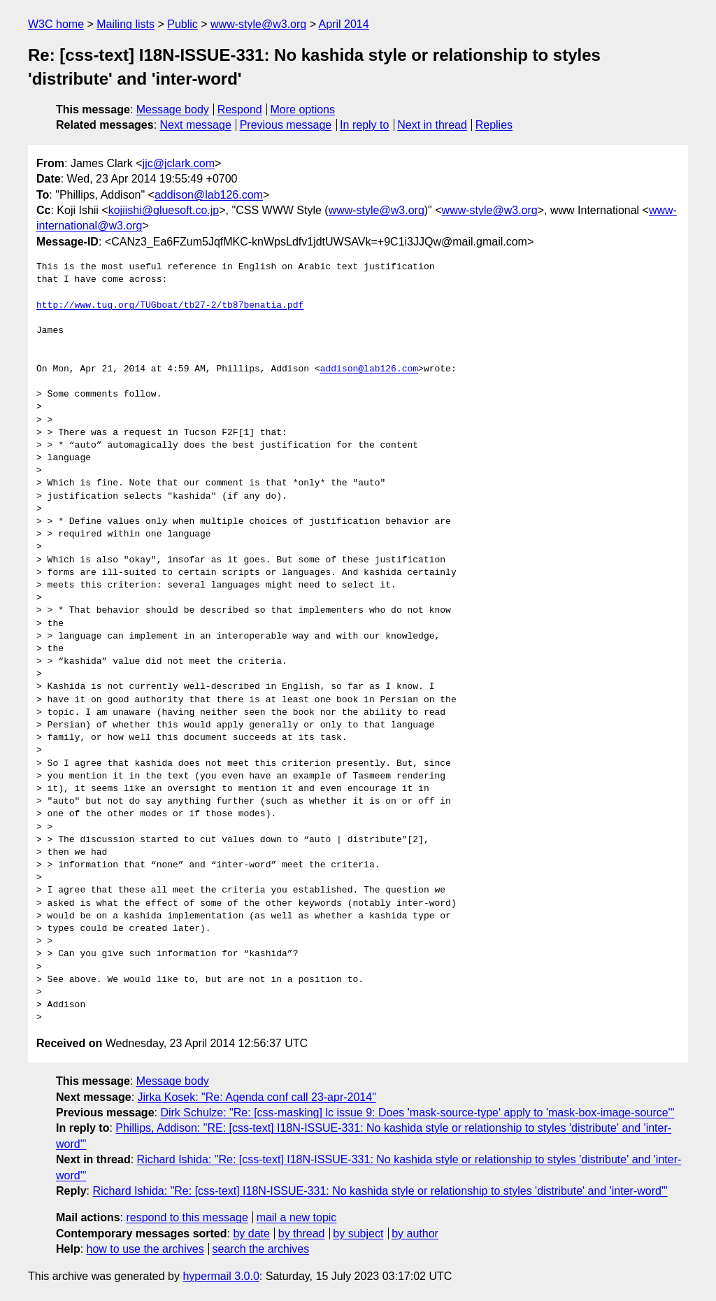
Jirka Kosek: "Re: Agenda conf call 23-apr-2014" (257, 1097)
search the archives (261, 1249)
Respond (239, 109)
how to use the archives (145, 1249)
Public (182, 24)
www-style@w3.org (258, 24)
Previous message (286, 125)
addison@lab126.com (209, 195)
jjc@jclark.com (179, 163)
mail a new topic (297, 1217)
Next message (195, 125)
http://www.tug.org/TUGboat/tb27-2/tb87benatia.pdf (169, 305)
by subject (358, 1233)
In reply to (364, 125)
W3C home (56, 24)
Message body (172, 109)
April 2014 (344, 24)
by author (415, 1233)
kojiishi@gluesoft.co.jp (164, 210)
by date (251, 1233)
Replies (494, 125)
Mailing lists (125, 24)
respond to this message (187, 1217)
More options (303, 109)
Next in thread (432, 125)
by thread (301, 1233)
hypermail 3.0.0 (220, 1276)
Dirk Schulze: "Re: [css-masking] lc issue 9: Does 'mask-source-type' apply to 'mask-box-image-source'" (417, 1112)
